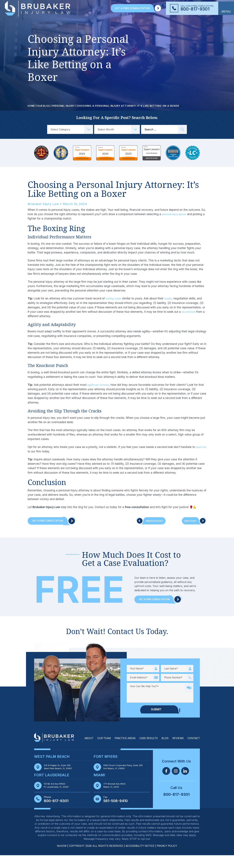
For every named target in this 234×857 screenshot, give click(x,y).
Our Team (98, 740)
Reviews (177, 740)
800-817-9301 (195, 9)
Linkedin (185, 772)
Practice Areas (120, 740)
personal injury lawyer (176, 214)
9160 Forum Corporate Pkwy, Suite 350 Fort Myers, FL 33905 (125, 768)
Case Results (146, 740)
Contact (193, 740)
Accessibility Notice (140, 847)
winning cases (114, 298)
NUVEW (60, 847)
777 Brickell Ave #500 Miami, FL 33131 (115, 787)
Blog (163, 740)
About (82, 740)
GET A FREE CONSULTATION (132, 8)
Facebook (166, 772)
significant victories (100, 384)
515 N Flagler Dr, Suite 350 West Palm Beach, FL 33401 (59, 768)
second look (189, 311)
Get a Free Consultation (157, 600)
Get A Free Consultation (50, 521)
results (171, 298)
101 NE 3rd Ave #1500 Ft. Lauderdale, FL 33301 (58, 787)
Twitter (176, 772)
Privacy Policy (168, 847)
